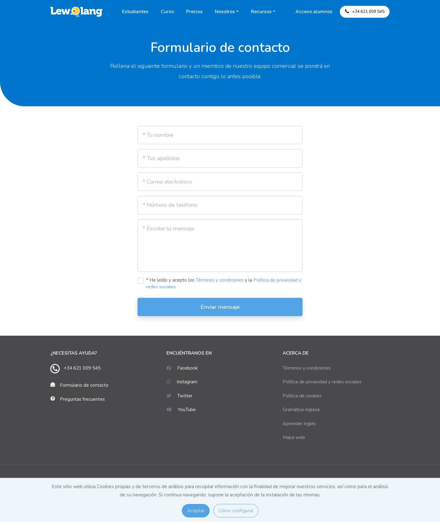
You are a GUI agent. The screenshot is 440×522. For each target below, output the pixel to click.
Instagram (182, 382)
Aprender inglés (299, 424)
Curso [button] (167, 11)
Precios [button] (194, 11)
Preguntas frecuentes (82, 399)
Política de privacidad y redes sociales (322, 382)
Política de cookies (302, 396)
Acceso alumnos (313, 11)
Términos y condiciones (220, 280)
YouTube (181, 410)
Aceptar (195, 510)
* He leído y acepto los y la (223, 283)
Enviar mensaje (220, 307)
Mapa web (294, 437)
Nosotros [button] (225, 11)
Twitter (180, 396)
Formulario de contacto (84, 385)
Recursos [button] (261, 11)
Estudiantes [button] (135, 11)
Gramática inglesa (301, 410)
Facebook (182, 368)
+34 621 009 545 (82, 368)
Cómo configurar (235, 510)
